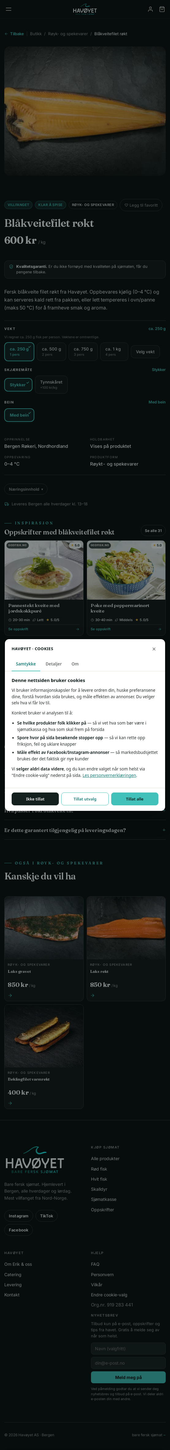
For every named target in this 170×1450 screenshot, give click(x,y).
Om (75, 664)
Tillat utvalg (85, 799)
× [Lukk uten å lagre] (154, 648)
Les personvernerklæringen (109, 775)
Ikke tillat (35, 799)
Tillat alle (134, 799)
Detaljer (54, 664)
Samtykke (26, 664)
